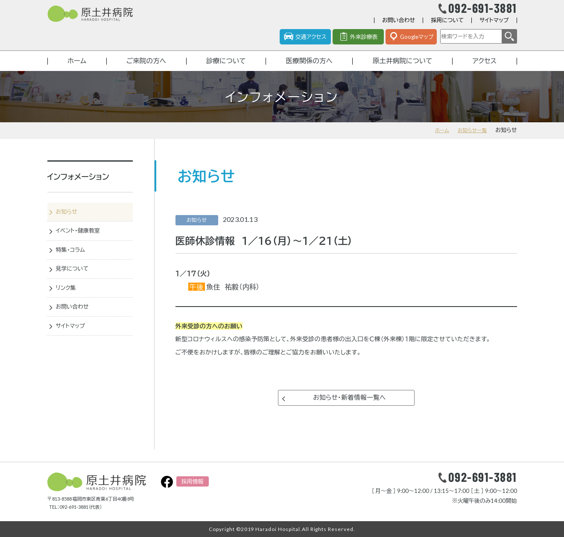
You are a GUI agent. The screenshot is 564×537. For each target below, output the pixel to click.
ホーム (76, 69)
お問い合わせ (398, 27)
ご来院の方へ (144, 69)
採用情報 (192, 481)
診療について (224, 69)
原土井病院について (402, 69)
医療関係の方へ (308, 69)
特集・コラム (74, 263)
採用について (447, 27)
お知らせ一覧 (470, 139)
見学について (77, 283)
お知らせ (70, 222)
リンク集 (69, 303)
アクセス (485, 69)
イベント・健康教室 (83, 243)
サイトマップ (493, 27)
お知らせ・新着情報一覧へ (349, 410)
